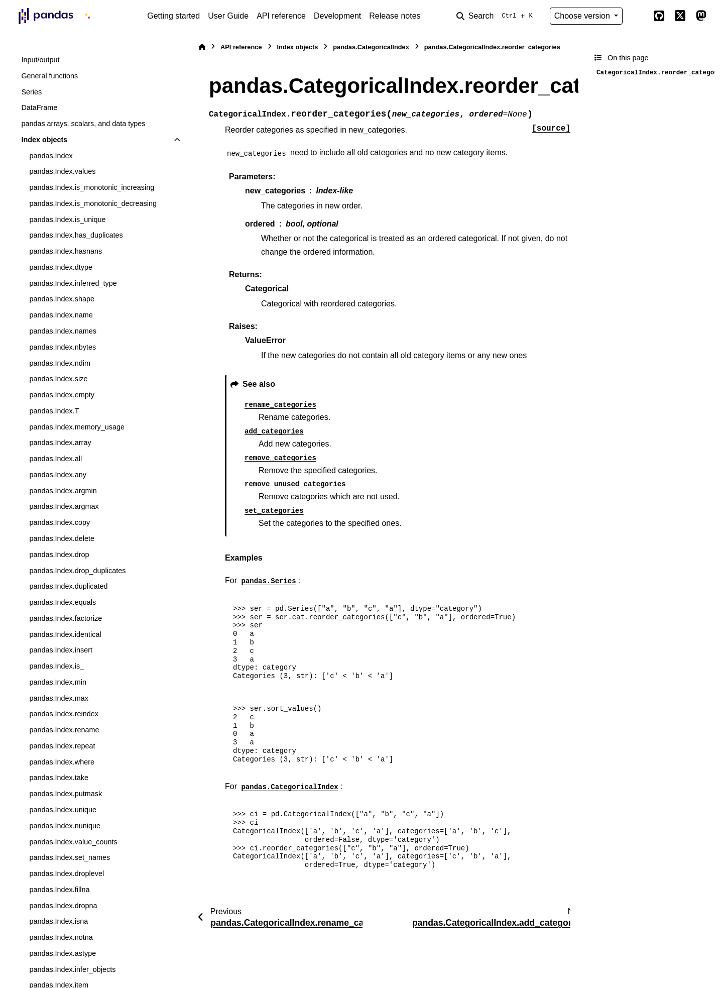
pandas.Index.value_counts (73, 842)
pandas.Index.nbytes (62, 347)
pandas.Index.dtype (60, 267)
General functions (49, 76)
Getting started (173, 16)
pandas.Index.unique (62, 810)
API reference (281, 16)
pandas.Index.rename (64, 730)
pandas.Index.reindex (63, 714)
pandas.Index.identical (65, 634)
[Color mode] (638, 16)
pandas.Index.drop (59, 555)
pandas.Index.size (58, 379)
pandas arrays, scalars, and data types (83, 124)
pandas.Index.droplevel (66, 873)
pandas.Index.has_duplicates (76, 235)
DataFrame (39, 107)
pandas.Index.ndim (59, 363)
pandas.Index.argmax (63, 506)
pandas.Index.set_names (69, 857)
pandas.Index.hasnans (65, 251)
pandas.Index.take (58, 778)
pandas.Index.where (61, 762)
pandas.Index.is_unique (67, 219)
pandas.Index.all (55, 459)
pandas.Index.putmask (65, 794)
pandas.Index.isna (58, 921)
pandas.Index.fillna (59, 890)
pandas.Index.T (54, 411)
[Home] (201, 47)
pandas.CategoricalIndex (371, 47)
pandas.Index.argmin (62, 491)
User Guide (228, 16)
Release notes (394, 16)
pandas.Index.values (62, 171)
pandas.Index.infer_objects (72, 969)
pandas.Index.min (57, 682)
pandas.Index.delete (61, 538)
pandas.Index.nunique (64, 826)
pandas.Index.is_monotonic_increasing (91, 187)
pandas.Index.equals (62, 602)
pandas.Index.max (58, 698)
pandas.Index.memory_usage (77, 427)
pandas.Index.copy (59, 522)
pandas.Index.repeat (62, 746)
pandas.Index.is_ (56, 666)
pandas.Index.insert (60, 650)
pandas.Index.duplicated (68, 586)
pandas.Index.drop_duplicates (77, 571)
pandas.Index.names (62, 331)
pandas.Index (50, 156)
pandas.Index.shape (61, 299)
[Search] (496, 16)
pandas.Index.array (60, 442)
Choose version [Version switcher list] (583, 16)
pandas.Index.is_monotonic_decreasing (93, 203)
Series (31, 92)
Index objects (44, 140)
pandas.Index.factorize (65, 618)
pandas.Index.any (57, 475)
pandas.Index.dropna (63, 906)
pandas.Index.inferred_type (72, 283)
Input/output (40, 60)
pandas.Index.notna (60, 937)
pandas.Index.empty (61, 395)
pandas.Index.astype (62, 953)
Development (337, 16)
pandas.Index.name (60, 315)
